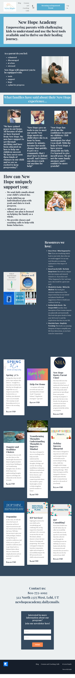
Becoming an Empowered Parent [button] (51, 7)
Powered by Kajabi (67, 673)
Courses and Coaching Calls (26, 7)
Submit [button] (37, 648)
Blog (19, 3)
